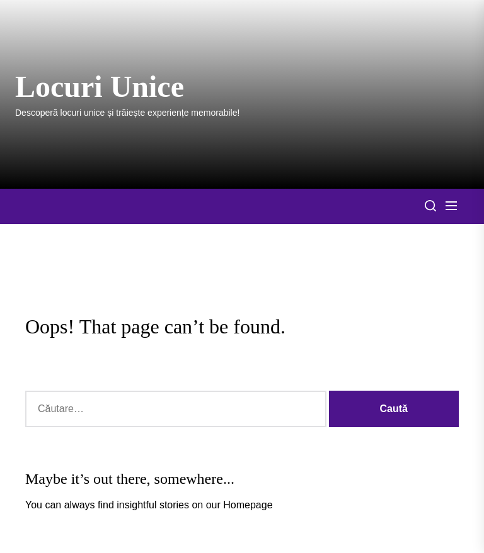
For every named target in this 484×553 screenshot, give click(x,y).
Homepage (247, 505)
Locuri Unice (99, 86)
